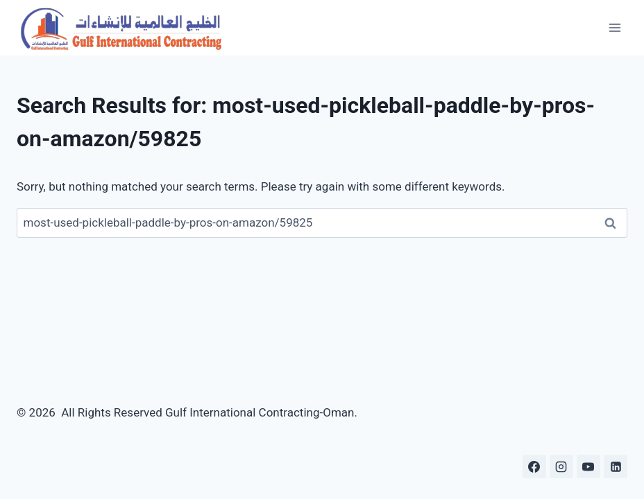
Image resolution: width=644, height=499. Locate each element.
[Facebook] (534, 466)
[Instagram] (561, 466)
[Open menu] (614, 27)
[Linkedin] (615, 466)
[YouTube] (588, 466)
